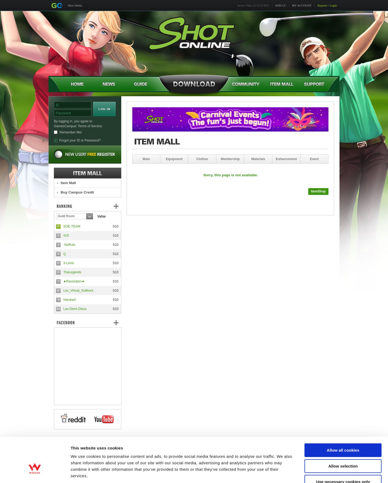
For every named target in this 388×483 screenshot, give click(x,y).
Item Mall (68, 183)
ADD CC (280, 5)
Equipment (174, 159)
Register (322, 5)
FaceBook (87, 322)
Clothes (202, 159)
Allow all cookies (343, 417)
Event (314, 159)
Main (146, 159)
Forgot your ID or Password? (80, 140)
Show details (282, 472)
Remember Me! (71, 132)
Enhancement (286, 159)
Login (333, 5)
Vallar (101, 216)
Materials (258, 159)
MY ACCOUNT (302, 5)
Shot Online (75, 5)
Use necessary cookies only (343, 448)
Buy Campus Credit (77, 192)
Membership (230, 159)
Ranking (91, 206)
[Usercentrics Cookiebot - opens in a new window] (34, 472)
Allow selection (343, 433)
